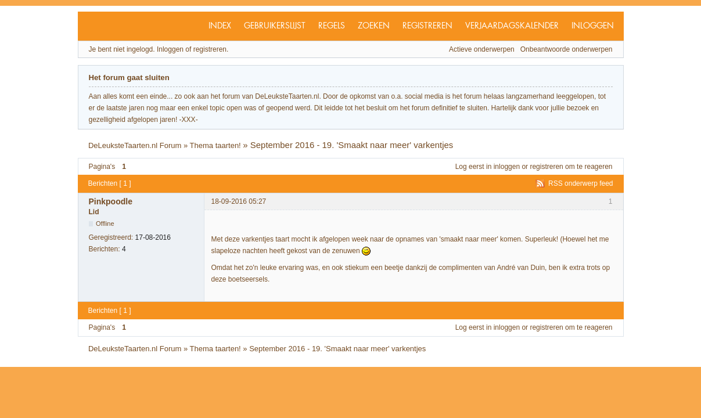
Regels (331, 26)
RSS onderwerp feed (580, 183)
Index (219, 26)
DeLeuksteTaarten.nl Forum (134, 145)
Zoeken (374, 26)
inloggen (507, 167)
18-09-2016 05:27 (239, 201)
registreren (546, 167)
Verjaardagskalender (512, 26)
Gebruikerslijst (274, 26)
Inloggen (592, 26)
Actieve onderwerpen (482, 49)
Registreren (427, 26)
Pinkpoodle (110, 201)
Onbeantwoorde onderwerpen (566, 49)
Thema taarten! (215, 145)
